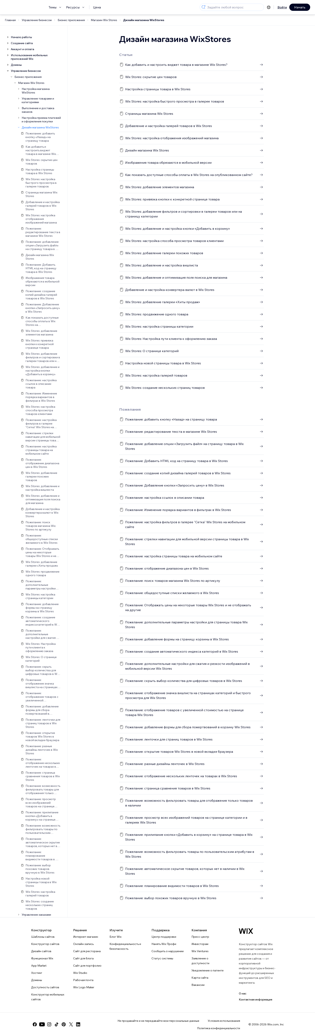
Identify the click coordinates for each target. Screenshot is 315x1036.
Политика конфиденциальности (218, 1028)
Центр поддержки (163, 936)
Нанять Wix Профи (163, 944)
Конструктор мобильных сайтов (47, 997)
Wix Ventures (200, 951)
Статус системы (162, 958)
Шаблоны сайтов (43, 936)
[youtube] (42, 1024)
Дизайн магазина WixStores (143, 20)
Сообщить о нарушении (167, 951)
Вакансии (198, 985)
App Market (38, 965)
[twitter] (71, 1024)
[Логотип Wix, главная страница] (246, 931)
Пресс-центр (200, 936)
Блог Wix (115, 936)
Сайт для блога (83, 958)
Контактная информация (255, 999)
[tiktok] (56, 1024)
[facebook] (34, 1024)
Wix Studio (80, 973)
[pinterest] (63, 1024)
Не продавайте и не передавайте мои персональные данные (158, 1021)
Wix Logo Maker (83, 987)
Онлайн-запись (83, 944)
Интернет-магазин (85, 936)
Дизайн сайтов (41, 951)
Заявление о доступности (200, 961)
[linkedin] (78, 1024)
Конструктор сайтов (45, 944)
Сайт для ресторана (87, 951)
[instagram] (49, 1024)
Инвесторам (199, 944)
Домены (36, 980)
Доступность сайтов (45, 987)
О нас (242, 993)
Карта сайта (199, 977)
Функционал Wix (42, 958)
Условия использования (224, 1021)
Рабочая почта (83, 980)
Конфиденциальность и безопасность (125, 946)
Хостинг (36, 973)
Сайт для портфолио (87, 965)
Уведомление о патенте (207, 970)
